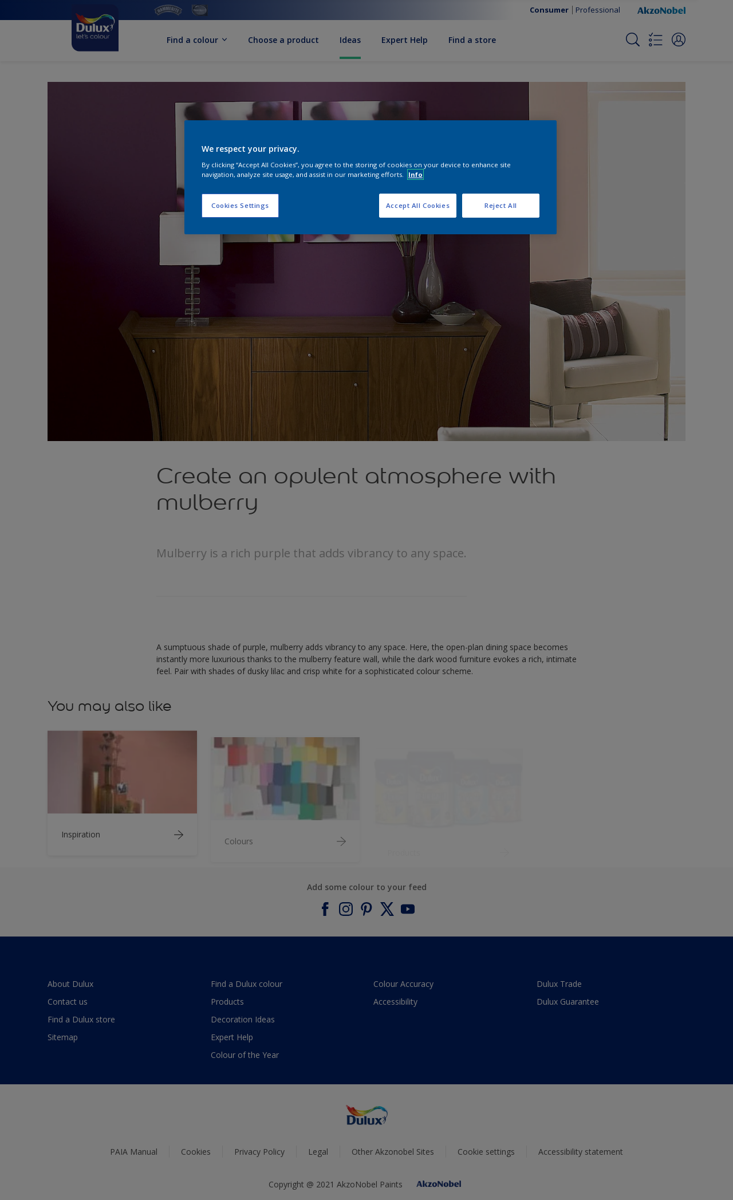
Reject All (500, 205)
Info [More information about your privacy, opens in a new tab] (415, 174)
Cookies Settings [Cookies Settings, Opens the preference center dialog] (240, 205)
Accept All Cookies (418, 205)
